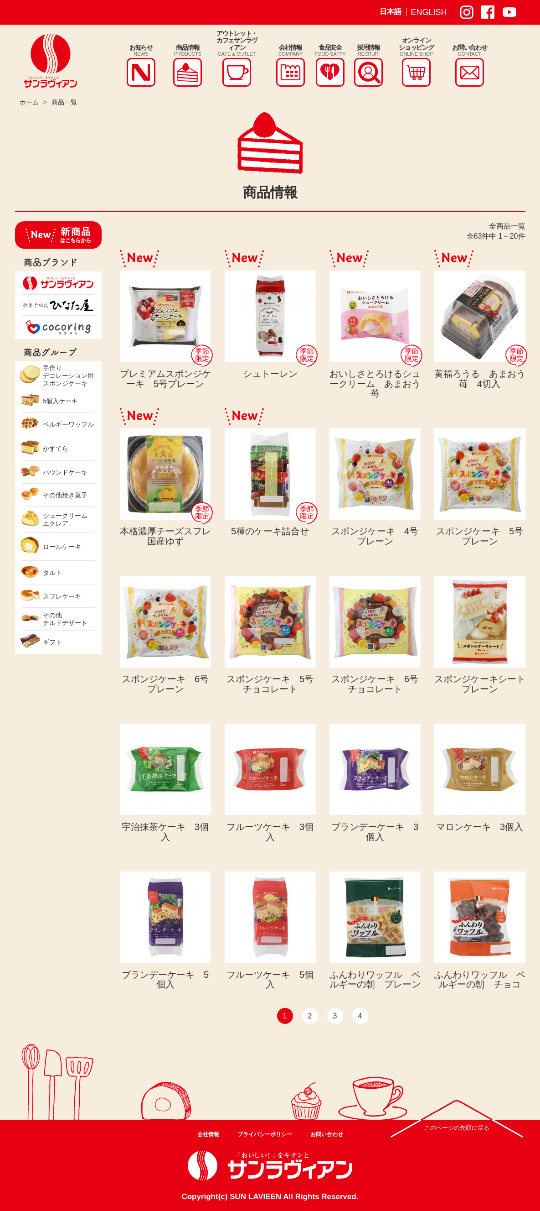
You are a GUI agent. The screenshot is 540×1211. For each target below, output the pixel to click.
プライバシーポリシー (264, 1134)
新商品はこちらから (58, 235)
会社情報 (208, 1134)
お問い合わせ (326, 1134)
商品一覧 (64, 102)
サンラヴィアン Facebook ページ (488, 12)
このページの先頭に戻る (456, 1127)
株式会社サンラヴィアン (50, 61)
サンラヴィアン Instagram (466, 12)
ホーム (29, 102)
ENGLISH (429, 12)
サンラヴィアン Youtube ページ (509, 12)
